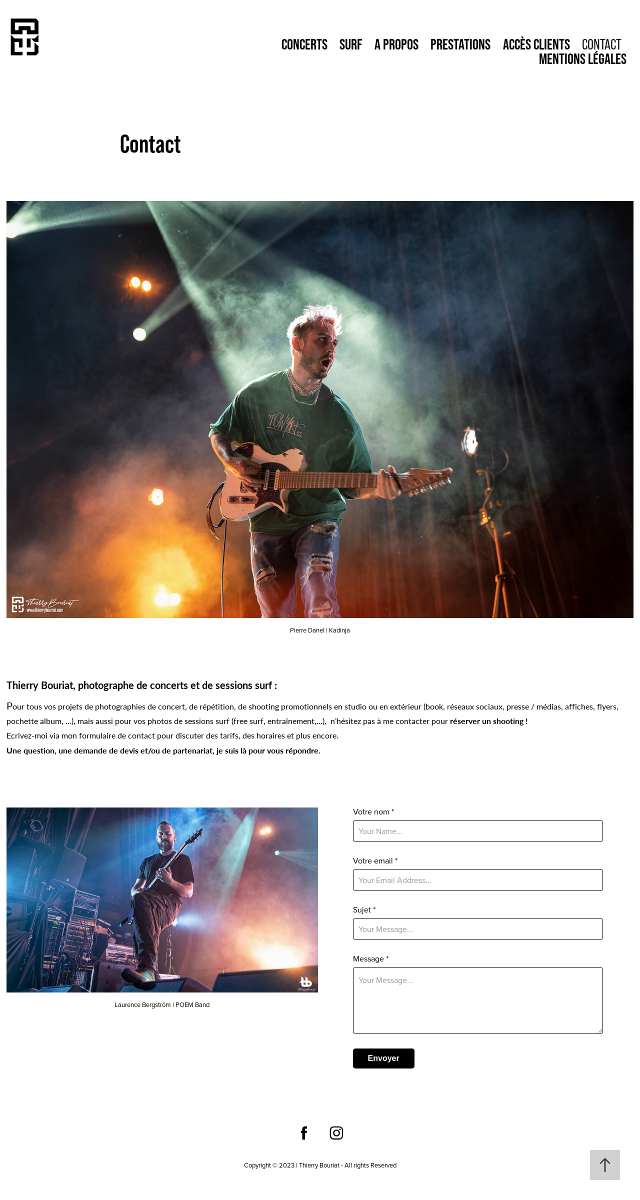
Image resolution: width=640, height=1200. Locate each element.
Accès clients (536, 44)
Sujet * (364, 910)
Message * (370, 958)
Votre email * (375, 860)
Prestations (460, 44)
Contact (602, 44)
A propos (396, 44)
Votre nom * (373, 812)
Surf (351, 44)
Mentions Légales (582, 58)
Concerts (305, 44)
